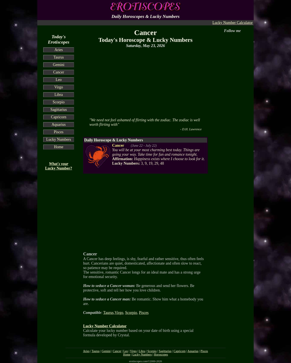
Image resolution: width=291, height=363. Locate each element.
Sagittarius (59, 109)
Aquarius (59, 124)
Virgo (58, 87)
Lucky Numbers (58, 139)
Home (58, 147)
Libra (59, 94)
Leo (59, 80)
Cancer (58, 72)
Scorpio (59, 102)
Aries (59, 50)
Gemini (58, 65)
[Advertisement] (145, 82)
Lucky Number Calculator (233, 22)
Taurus (59, 57)
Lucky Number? (58, 166)
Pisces (59, 132)
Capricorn (58, 117)
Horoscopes (161, 354)
